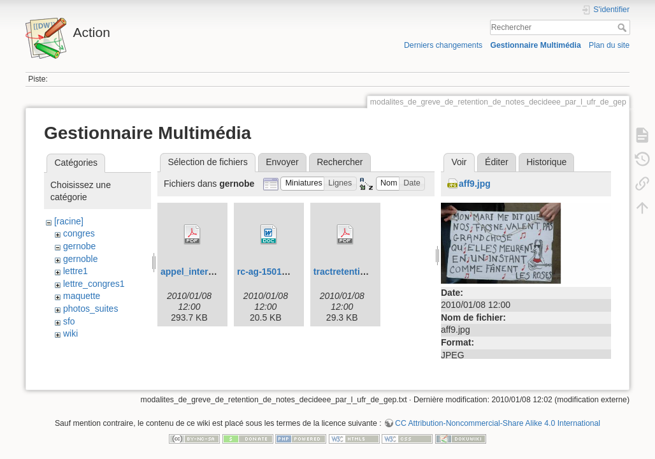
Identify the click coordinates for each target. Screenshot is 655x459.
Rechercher (623, 27)
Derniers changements (443, 45)
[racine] (68, 221)
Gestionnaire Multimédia (535, 45)
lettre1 (75, 271)
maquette (81, 296)
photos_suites (90, 308)
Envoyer (282, 162)
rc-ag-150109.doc (273, 271)
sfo (69, 321)
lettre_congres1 (94, 284)
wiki (70, 333)
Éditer (496, 162)
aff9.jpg (475, 183)
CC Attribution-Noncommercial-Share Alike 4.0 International (497, 416)
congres (79, 233)
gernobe (79, 246)
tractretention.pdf (350, 271)
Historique (546, 162)
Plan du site (609, 45)
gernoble (80, 259)
